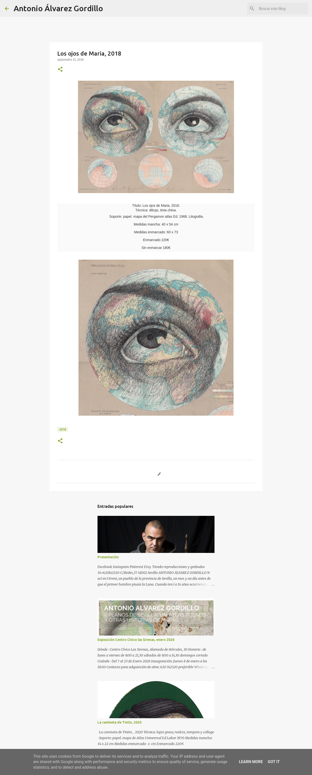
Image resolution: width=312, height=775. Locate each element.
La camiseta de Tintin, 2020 (119, 722)
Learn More (251, 761)
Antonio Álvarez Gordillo (58, 8)
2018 (62, 429)
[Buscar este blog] (282, 8)
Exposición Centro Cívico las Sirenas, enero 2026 (136, 640)
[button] (60, 69)
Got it (274, 761)
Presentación (108, 557)
